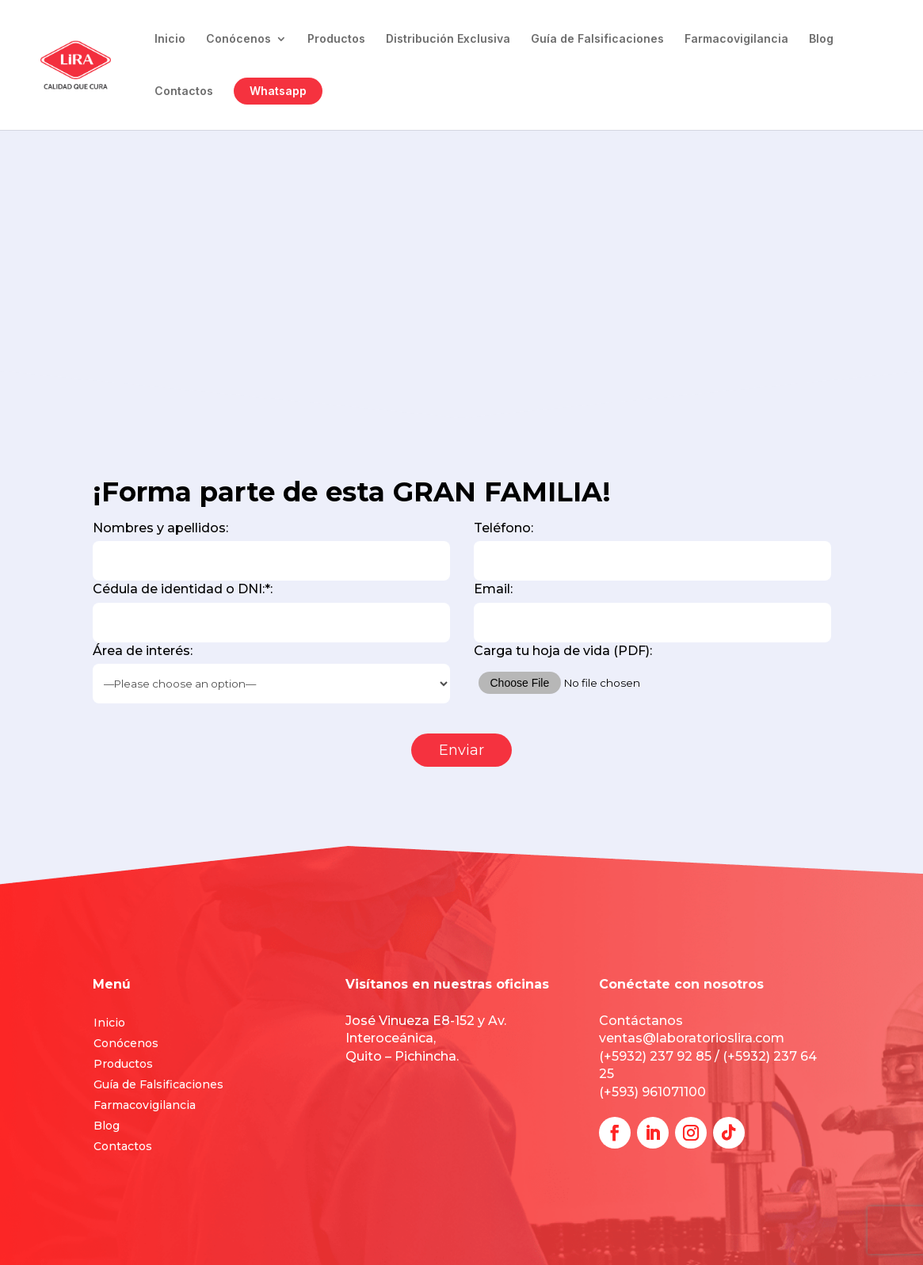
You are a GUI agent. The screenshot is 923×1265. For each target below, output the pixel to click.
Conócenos (238, 39)
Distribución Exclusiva (448, 39)
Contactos (183, 91)
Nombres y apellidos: (271, 550)
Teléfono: (652, 550)
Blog (821, 39)
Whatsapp (278, 90)
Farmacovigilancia (736, 39)
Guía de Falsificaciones (597, 39)
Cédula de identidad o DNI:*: (271, 611)
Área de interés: (271, 673)
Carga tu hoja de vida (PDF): (652, 674)
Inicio (169, 39)
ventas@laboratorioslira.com (691, 1038)
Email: (652, 611)
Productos (336, 39)
